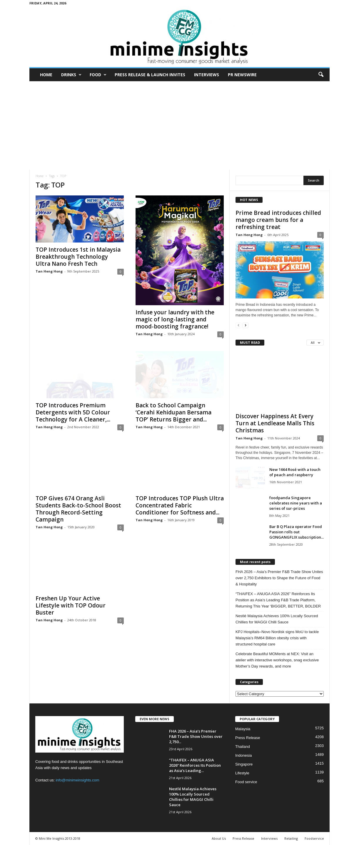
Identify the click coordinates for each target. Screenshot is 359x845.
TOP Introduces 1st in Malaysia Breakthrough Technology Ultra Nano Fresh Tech (78, 257)
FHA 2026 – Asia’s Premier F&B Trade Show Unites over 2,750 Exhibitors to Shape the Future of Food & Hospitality (279, 578)
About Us (219, 838)
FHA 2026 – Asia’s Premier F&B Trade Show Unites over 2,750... (196, 736)
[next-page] (245, 325)
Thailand (242, 746)
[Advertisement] (179, 125)
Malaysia (242, 729)
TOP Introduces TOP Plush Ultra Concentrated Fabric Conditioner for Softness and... (180, 505)
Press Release (247, 738)
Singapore (244, 764)
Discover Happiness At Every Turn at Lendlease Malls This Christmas (275, 423)
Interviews (206, 74)
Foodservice (314, 838)
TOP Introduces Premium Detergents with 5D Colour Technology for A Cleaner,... (73, 412)
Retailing (291, 838)
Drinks (71, 74)
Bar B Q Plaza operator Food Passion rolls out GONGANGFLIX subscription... (296, 532)
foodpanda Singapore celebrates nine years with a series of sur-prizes (295, 503)
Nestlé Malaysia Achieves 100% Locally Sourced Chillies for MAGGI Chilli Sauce (277, 619)
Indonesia (243, 755)
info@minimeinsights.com (77, 780)
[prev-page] (238, 325)
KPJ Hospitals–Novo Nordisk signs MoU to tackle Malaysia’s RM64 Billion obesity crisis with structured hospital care (277, 638)
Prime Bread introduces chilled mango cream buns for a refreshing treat (278, 220)
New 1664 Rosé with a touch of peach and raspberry (294, 472)
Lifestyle (242, 773)
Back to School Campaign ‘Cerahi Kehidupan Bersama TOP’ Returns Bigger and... (173, 412)
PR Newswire (242, 74)
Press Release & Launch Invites (150, 74)
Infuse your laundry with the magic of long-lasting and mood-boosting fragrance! (175, 319)
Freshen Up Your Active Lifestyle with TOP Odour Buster (71, 605)
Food (98, 74)
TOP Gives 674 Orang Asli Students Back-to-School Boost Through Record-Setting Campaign (78, 508)
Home (46, 74)
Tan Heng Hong (49, 271)
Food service (246, 782)
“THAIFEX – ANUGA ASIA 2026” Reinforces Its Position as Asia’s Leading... (195, 765)
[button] (320, 74)
